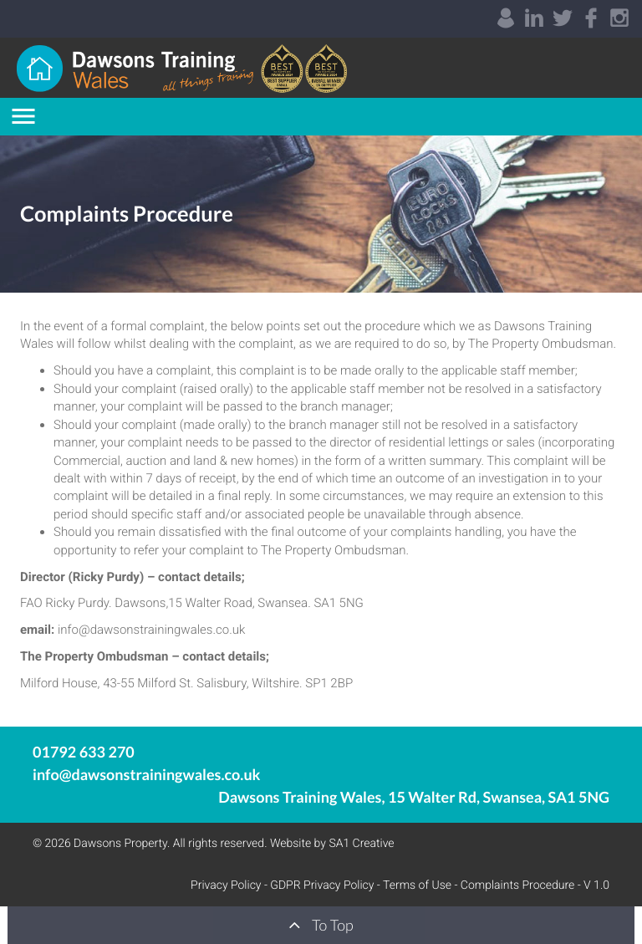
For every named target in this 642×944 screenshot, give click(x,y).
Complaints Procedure (517, 885)
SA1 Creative (361, 843)
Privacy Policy (226, 885)
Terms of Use (417, 885)
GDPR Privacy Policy (322, 885)
